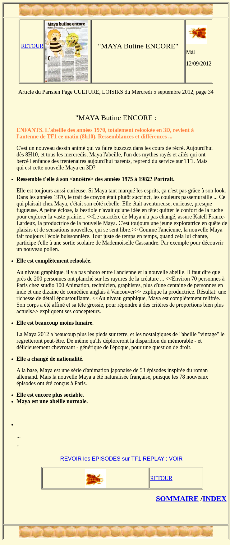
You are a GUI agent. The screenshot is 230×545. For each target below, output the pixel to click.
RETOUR (32, 46)
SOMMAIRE (177, 498)
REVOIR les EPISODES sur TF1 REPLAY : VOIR (122, 459)
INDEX (215, 498)
